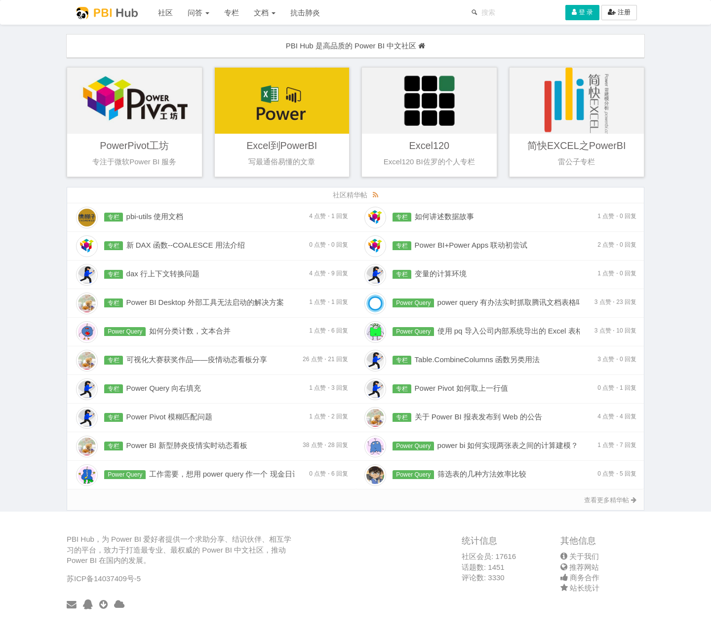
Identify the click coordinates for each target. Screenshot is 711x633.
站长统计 (579, 588)
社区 (165, 12)
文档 (265, 12)
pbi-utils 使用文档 (155, 216)
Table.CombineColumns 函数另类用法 (477, 359)
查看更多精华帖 (610, 500)
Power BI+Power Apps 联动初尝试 (471, 245)
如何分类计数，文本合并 (190, 331)
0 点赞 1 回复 (616, 387)
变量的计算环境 (441, 273)
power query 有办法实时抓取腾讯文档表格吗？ (514, 302)
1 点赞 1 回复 (328, 301)
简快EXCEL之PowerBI (576, 145)
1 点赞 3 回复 (328, 387)
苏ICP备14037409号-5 (104, 578)
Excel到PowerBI (281, 145)
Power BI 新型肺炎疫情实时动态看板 (186, 445)
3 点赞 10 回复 (615, 330)
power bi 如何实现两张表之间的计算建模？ (508, 445)
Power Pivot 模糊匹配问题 (169, 416)
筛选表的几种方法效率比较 (481, 474)
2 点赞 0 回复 (616, 244)
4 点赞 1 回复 (328, 216)
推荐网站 (579, 567)
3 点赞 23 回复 (615, 301)
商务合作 (579, 577)
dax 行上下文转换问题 (162, 273)
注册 (619, 12)
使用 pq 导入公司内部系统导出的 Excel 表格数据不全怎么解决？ (543, 331)
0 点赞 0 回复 (328, 244)
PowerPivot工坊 (134, 145)
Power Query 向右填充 (163, 388)
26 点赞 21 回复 (325, 359)
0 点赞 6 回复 (328, 473)
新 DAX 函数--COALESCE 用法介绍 (185, 245)
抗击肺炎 (305, 12)
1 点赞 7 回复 (616, 445)
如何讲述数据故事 (444, 216)
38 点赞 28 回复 (325, 445)
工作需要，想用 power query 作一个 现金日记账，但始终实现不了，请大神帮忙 (280, 474)
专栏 (231, 12)
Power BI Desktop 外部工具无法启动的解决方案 (205, 302)
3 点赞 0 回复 (616, 359)
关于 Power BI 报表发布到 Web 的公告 (478, 416)
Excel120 (429, 145)
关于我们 (579, 556)
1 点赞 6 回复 (328, 330)
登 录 (582, 12)
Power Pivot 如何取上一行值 (461, 388)
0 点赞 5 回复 (616, 473)
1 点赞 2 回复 (328, 416)
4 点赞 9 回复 (328, 273)
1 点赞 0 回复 (616, 216)
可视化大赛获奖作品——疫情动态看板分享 (196, 359)
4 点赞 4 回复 (616, 416)
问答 (198, 12)
